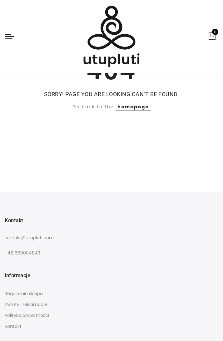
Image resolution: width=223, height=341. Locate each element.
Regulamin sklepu (24, 293)
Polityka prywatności (27, 315)
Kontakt (13, 326)
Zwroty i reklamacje (26, 304)
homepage (133, 107)
